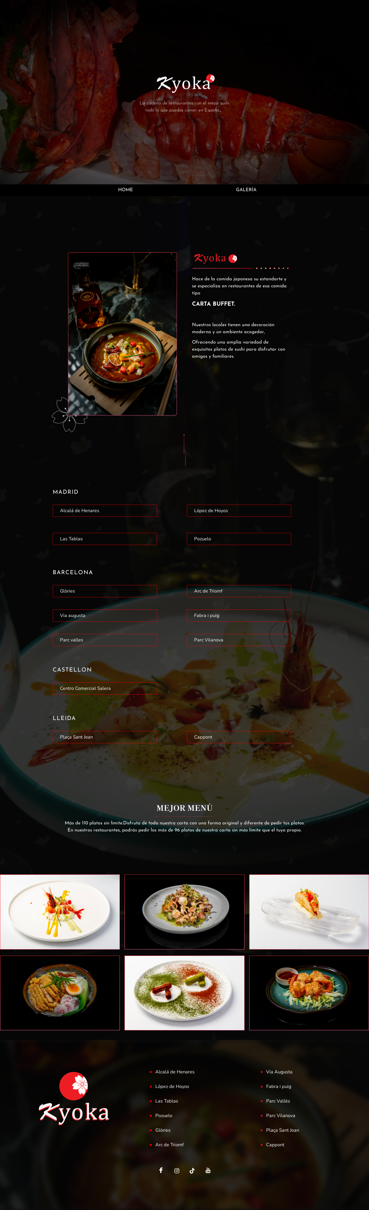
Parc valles (71, 640)
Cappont (203, 737)
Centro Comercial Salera (85, 689)
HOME (125, 190)
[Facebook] (161, 1171)
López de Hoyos (211, 511)
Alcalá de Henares (79, 511)
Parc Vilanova (208, 640)
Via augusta (72, 616)
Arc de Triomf (208, 591)
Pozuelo (202, 539)
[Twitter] (176, 1171)
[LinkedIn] (192, 1171)
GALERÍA (246, 190)
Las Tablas (71, 539)
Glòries (67, 591)
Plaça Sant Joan (76, 737)
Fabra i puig (206, 616)
